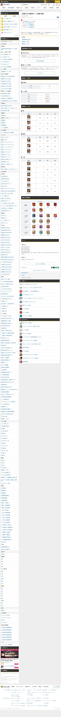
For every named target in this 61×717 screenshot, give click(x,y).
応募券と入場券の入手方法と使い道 (7, 259)
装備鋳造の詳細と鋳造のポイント (7, 355)
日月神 (48, 216)
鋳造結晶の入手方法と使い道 (6, 244)
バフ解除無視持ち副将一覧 (6, 537)
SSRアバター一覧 (4, 450)
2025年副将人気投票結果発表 (6, 627)
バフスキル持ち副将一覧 (5, 472)
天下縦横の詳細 (4, 369)
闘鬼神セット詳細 (25, 41)
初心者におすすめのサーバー (6, 183)
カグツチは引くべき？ (5, 64)
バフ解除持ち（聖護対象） (6, 534)
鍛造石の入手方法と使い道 (6, 252)
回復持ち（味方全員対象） (6, 507)
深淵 (33, 210)
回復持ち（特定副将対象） (6, 505)
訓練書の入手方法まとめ (5, 235)
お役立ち (45, 7)
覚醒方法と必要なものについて (6, 350)
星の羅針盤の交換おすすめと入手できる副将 (9, 100)
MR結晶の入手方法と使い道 (6, 269)
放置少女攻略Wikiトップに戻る (6, 41)
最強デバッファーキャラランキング (7, 144)
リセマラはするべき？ (5, 181)
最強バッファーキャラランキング (7, 147)
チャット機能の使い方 (5, 399)
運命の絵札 (51, 7)
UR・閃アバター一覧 (5, 440)
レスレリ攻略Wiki (45, 698)
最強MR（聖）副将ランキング (6, 159)
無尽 (33, 222)
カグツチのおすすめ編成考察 (6, 66)
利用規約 (12, 686)
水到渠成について (4, 301)
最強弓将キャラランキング (6, 154)
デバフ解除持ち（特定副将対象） (7, 527)
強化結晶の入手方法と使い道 (6, 232)
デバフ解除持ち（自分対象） (6, 524)
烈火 (33, 233)
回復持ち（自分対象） (5, 502)
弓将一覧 (2, 465)
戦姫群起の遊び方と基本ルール (6, 323)
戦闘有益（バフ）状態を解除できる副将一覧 (9, 477)
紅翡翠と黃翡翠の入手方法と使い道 (7, 257)
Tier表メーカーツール (7, 32)
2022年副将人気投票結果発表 (6, 634)
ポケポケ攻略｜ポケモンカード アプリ (49, 692)
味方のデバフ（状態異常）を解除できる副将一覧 (9, 480)
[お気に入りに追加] (44, 5)
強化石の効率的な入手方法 (6, 230)
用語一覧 (2, 620)
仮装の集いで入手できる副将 (6, 86)
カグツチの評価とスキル (31, 25)
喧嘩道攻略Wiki (45, 705)
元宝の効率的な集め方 (5, 286)
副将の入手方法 (4, 186)
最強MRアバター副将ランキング (7, 164)
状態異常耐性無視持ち (5, 495)
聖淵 (40, 210)
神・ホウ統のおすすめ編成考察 (6, 59)
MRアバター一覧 (4, 435)
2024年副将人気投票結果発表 (6, 629)
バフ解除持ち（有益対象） (6, 532)
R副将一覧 (3, 455)
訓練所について (4, 362)
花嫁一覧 (32, 7)
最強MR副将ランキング (5, 161)
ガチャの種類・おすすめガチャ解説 (7, 203)
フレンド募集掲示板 (4, 127)
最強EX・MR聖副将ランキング (9, 21)
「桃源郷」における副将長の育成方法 (7, 333)
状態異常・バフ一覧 (4, 418)
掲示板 (57, 7)
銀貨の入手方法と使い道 (5, 242)
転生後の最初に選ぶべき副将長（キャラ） (8, 379)
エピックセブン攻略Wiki (15, 700)
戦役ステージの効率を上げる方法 (7, 284)
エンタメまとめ (4, 622)
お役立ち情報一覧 (4, 176)
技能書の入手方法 (4, 254)
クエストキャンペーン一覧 (6, 291)
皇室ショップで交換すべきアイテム (7, 394)
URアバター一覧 (4, 445)
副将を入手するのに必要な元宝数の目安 (8, 191)
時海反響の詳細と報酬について (6, 409)
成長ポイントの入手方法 (5, 247)
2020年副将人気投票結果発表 (6, 639)
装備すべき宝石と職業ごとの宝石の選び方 (8, 342)
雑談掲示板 (3, 120)
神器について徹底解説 (5, 357)
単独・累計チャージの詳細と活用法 (7, 303)
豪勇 (33, 227)
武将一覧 (2, 460)
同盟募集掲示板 (4, 125)
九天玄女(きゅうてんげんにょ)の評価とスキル (11, 24)
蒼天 (40, 227)
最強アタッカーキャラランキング (7, 142)
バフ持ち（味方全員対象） (6, 515)
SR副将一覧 (3, 453)
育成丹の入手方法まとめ (5, 249)
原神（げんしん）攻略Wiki (15, 698)
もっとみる (16, 35)
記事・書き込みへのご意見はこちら (40, 270)
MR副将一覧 (3, 433)
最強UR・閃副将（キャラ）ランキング (10, 26)
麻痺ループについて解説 (5, 279)
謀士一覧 (2, 462)
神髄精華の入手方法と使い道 (6, 271)
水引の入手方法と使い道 (5, 274)
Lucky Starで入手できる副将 (6, 88)
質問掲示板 (3, 122)
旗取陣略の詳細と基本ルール (6, 372)
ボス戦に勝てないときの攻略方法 (7, 208)
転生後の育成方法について (6, 210)
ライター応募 (57, 686)
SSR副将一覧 (3, 448)
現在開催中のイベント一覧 (6, 71)
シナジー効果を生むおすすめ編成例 (7, 132)
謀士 (48, 205)
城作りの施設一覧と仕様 (5, 325)
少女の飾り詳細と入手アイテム (6, 298)
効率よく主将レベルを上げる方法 (7, 193)
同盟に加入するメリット (5, 200)
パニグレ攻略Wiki (45, 703)
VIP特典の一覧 (3, 311)
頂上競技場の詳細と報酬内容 (6, 396)
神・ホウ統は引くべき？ (5, 56)
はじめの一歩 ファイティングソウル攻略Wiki (34, 705)
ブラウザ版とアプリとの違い (6, 315)
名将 (48, 227)
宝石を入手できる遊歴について (6, 347)
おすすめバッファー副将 (5, 483)
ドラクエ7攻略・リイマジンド (16, 692)
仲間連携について (4, 406)
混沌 (55, 216)
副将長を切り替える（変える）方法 (7, 382)
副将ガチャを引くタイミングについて (7, 188)
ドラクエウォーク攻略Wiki (15, 696)
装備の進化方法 (4, 384)
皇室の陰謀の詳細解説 (5, 391)
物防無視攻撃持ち (4, 497)
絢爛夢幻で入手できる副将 (6, 78)
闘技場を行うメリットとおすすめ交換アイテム (9, 389)
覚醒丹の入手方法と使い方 (6, 237)
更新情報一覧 (3, 115)
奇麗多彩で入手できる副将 (6, 81)
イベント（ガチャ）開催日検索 (6, 644)
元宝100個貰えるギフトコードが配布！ (29, 21)
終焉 (40, 222)
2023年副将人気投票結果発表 (6, 632)
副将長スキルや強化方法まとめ (6, 330)
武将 (33, 205)
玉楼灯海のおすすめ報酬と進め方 (7, 98)
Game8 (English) (46, 686)
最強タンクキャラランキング (6, 149)
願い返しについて (4, 222)
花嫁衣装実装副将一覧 (5, 546)
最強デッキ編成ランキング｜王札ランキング (9, 108)
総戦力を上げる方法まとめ (6, 198)
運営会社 (40, 686)
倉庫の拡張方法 (4, 328)
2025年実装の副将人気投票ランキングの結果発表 (9, 49)
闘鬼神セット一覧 (25, 43)
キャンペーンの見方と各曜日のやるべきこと (9, 205)
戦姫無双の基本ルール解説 (6, 320)
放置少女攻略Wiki (25, 272)
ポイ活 (41, 1)
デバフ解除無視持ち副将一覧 (6, 539)
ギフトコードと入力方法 (5, 615)
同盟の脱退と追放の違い (5, 340)
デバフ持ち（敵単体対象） (6, 517)
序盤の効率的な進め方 (5, 178)
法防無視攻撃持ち (4, 500)
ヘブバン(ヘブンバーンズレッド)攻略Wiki (49, 700)
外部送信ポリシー (28, 686)
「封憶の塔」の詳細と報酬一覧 (6, 335)
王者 (33, 216)
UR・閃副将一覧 (4, 438)
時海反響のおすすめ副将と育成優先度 (7, 411)
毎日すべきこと (4, 215)
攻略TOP (3, 7)
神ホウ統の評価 (11, 7)
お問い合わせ (35, 686)
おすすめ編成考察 (31, 24)
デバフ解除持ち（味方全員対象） (7, 529)
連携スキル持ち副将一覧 (5, 549)
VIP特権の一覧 (3, 308)
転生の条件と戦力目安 (5, 377)
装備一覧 (2, 554)
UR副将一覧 (3, 443)
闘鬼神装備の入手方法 (26, 39)
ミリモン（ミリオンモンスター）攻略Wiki (18, 705)
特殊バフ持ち (3, 542)
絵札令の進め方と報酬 (5, 110)
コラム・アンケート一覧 (5, 617)
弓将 (40, 205)
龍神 (40, 216)
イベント (38, 7)
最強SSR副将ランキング (8, 29)
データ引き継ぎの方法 (5, 404)
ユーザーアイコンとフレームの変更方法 (8, 401)
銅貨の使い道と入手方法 (5, 227)
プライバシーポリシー (19, 686)
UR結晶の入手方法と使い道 (6, 264)
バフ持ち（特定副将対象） (6, 512)
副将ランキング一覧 (4, 137)
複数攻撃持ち (3, 490)
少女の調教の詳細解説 (5, 374)
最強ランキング (19, 7)
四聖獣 (48, 233)
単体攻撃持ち (3, 488)
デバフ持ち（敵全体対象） (6, 522)
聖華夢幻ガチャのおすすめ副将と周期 (7, 76)
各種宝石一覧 (3, 345)
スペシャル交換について (5, 220)
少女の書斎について (4, 306)
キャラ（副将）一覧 (7, 18)
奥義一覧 (2, 610)
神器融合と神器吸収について (6, 360)
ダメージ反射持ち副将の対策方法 (7, 281)
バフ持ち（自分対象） (5, 510)
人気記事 (5, 16)
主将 (55, 205)
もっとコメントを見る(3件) (40, 263)
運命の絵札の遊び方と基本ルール (7, 105)
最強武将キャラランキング (6, 156)
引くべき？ (25, 24)
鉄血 (40, 233)
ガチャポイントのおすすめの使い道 (7, 296)
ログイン (57, 1)
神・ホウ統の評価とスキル (30, 22)
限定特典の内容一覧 (4, 293)
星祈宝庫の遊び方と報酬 (5, 93)
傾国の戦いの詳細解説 (5, 367)
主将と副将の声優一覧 (5, 426)
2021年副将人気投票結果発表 (6, 637)
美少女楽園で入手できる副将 (6, 83)
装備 (23, 275)
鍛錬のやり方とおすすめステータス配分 (8, 352)
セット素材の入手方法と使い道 (6, 262)
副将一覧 (26, 7)
